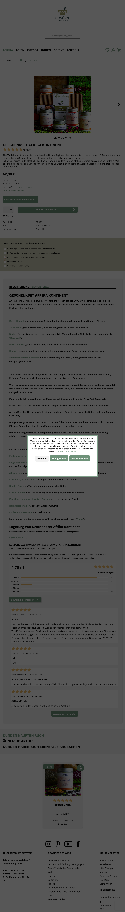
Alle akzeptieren (79, 458)
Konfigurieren (59, 458)
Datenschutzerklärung (66, 451)
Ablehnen (42, 458)
